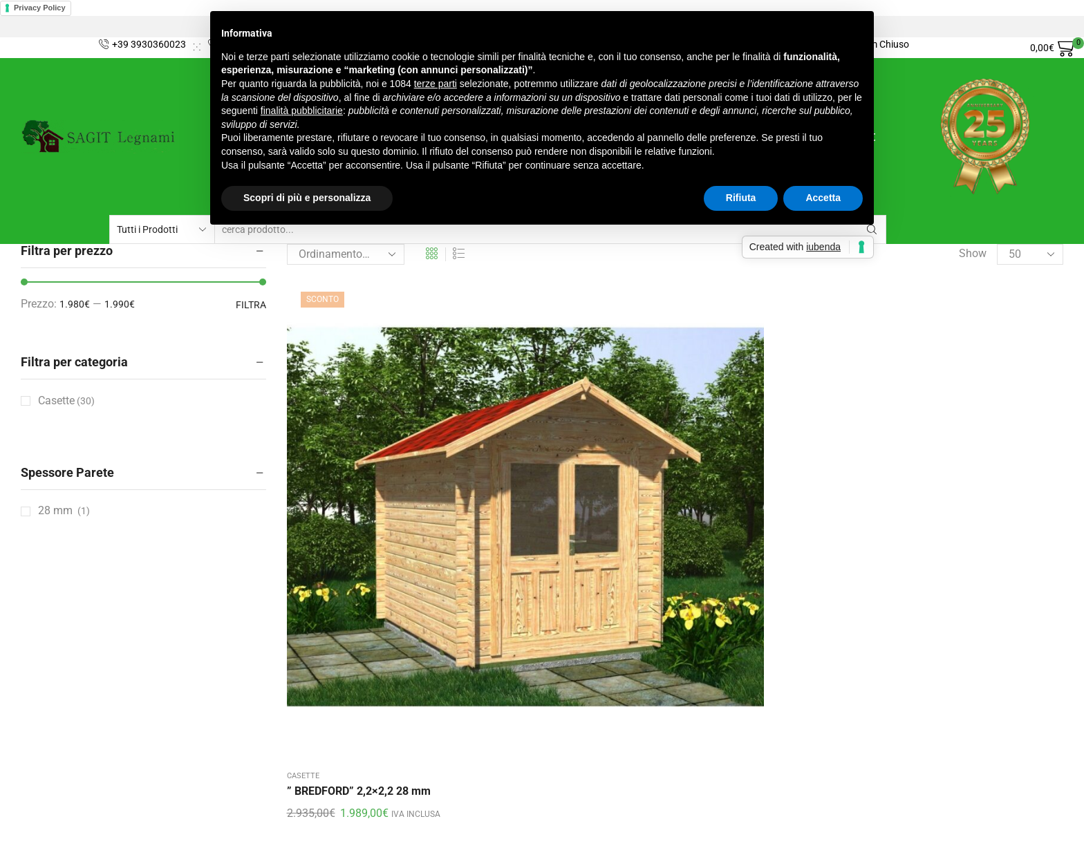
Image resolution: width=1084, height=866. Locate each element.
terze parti (435, 83)
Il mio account (55, 707)
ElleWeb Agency (306, 845)
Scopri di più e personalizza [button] (307, 197)
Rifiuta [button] (741, 197)
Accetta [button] (823, 197)
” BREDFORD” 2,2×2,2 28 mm (359, 497)
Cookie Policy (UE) (65, 732)
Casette (303, 482)
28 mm (55, 510)
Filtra (251, 304)
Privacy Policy (40, 7)
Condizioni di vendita (72, 656)
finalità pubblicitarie (302, 110)
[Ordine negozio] (345, 254)
